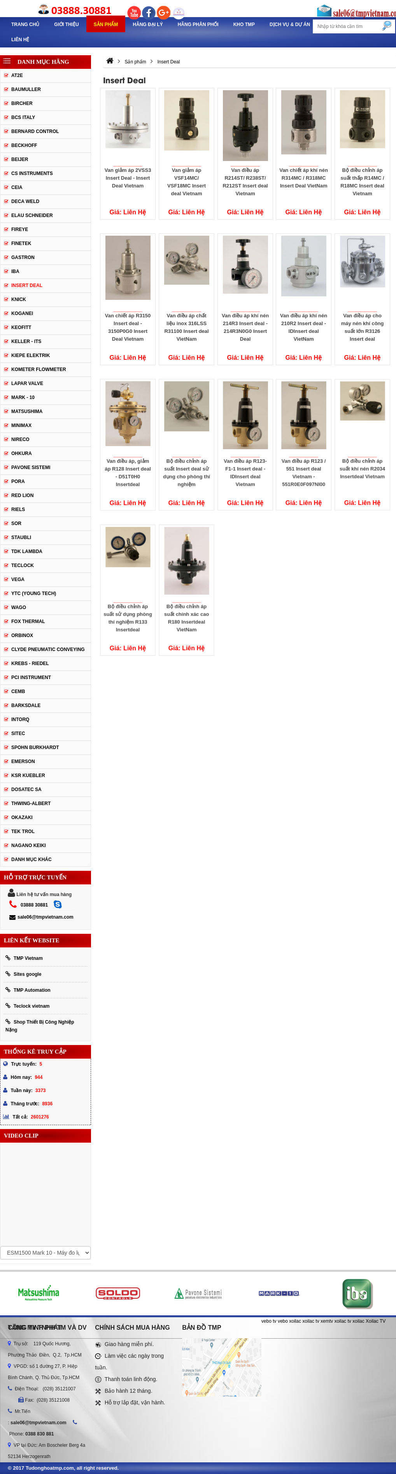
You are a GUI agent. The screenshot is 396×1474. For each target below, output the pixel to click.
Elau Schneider (32, 215)
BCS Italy (23, 117)
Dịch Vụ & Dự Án (290, 24)
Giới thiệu (66, 24)
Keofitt (21, 327)
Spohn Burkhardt (35, 747)
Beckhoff (24, 145)
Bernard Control (35, 131)
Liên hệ (20, 39)
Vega (18, 579)
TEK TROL (23, 831)
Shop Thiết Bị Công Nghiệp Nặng (39, 1026)
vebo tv (269, 1321)
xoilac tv (310, 1321)
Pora (18, 481)
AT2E (17, 75)
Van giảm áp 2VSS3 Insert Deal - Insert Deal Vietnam (128, 178)
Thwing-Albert (31, 803)
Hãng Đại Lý (148, 24)
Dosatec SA (26, 789)
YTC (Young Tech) (33, 593)
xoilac (295, 1321)
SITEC (18, 733)
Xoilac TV (375, 1321)
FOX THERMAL (28, 621)
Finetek (21, 243)
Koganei (22, 313)
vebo (283, 1321)
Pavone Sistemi (30, 467)
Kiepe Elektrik (30, 355)
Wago (18, 607)
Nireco (20, 439)
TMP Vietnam (24, 958)
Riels (18, 509)
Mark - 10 (23, 397)
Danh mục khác (31, 859)
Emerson (23, 761)
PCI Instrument (31, 677)
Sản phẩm (106, 24)
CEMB (18, 691)
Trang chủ (25, 24)
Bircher (22, 103)
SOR (16, 523)
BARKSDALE (25, 705)
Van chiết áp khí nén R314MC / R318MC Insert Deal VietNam (303, 178)
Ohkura (21, 453)
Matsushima (26, 411)
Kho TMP (244, 24)
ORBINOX (22, 635)
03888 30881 (34, 905)
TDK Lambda (26, 551)
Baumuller (26, 89)
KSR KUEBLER (28, 775)
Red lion (22, 495)
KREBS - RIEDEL (30, 663)
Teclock (22, 565)
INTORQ (20, 719)
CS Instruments (32, 173)
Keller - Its (26, 341)
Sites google (23, 974)
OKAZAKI (22, 817)
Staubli (21, 537)
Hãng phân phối (198, 24)
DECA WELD (25, 201)
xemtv (327, 1321)
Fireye (19, 229)
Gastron (23, 257)
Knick (18, 299)
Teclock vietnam (27, 1006)
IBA (15, 271)
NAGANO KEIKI (28, 845)
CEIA (17, 187)
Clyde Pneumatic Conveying (48, 649)
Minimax (21, 425)
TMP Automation (28, 990)
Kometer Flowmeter (38, 369)
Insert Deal (26, 285)
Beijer (19, 159)
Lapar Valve (27, 383)
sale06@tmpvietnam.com (41, 917)
